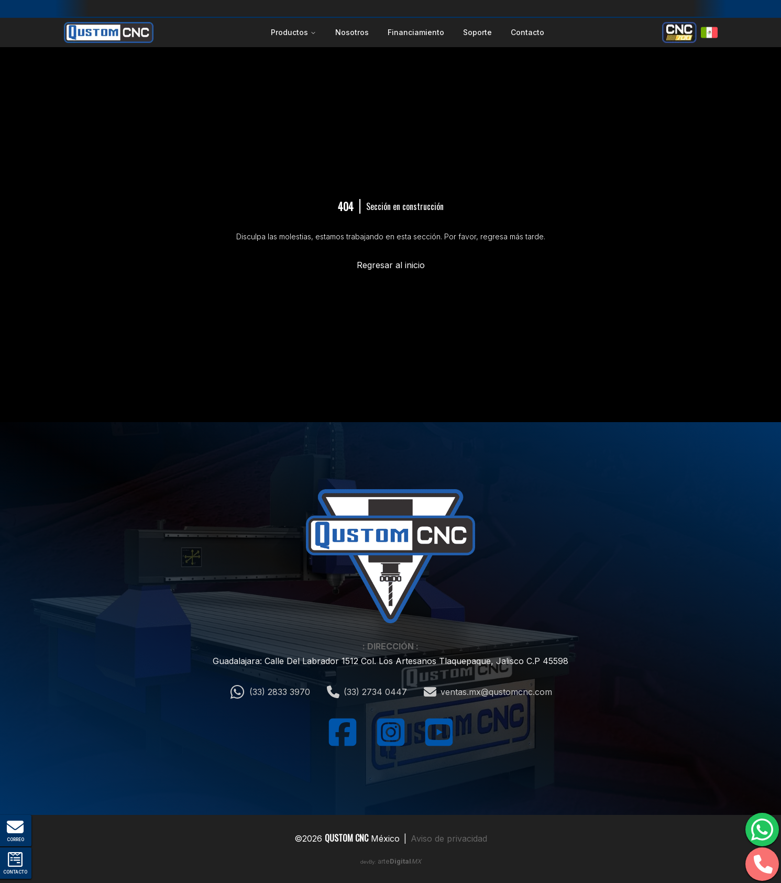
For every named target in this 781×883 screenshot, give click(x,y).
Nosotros (352, 32)
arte (399, 861)
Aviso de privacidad (449, 838)
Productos (293, 32)
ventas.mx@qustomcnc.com (488, 692)
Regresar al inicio (391, 265)
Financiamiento (416, 32)
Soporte (477, 32)
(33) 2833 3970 (269, 692)
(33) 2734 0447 (367, 692)
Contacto (527, 32)
